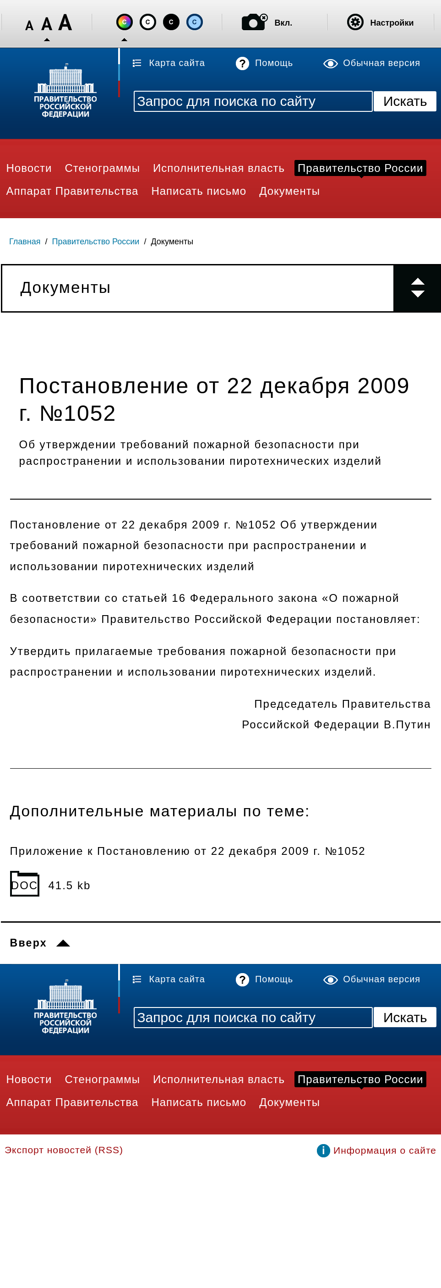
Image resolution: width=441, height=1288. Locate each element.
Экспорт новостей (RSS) (64, 1150)
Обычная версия (381, 63)
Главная (25, 241)
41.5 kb (70, 885)
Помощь (274, 63)
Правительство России (96, 241)
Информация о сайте (384, 1150)
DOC (24, 885)
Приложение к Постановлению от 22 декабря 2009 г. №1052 (188, 851)
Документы (172, 241)
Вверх (28, 943)
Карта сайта (177, 63)
